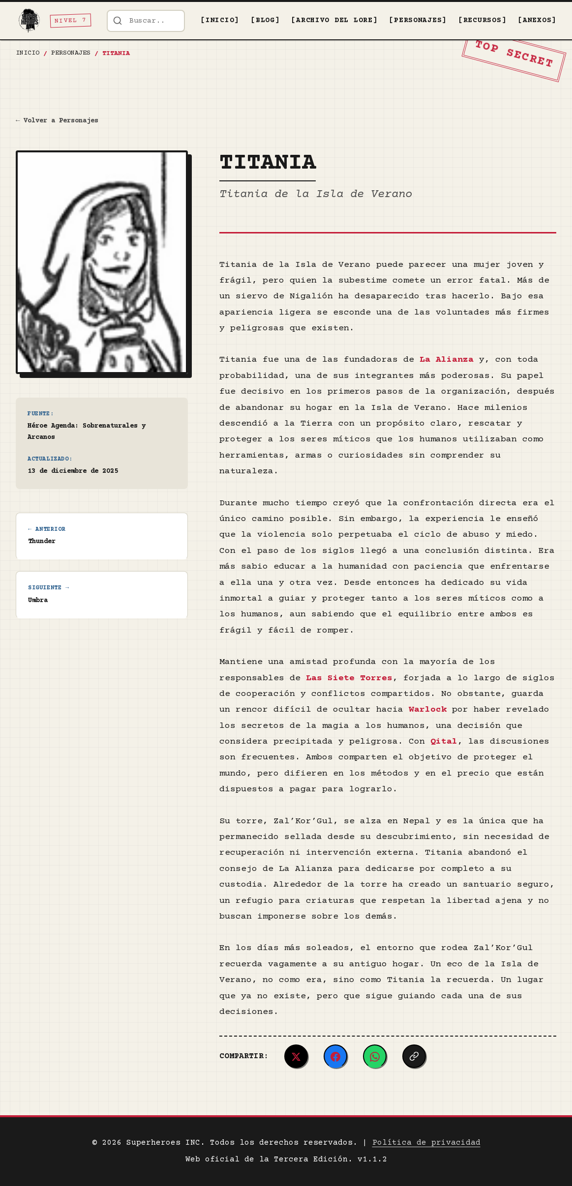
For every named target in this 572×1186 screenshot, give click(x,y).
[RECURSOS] (482, 21)
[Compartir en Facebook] (335, 1056)
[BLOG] (265, 21)
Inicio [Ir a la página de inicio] (27, 53)
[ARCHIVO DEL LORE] (334, 21)
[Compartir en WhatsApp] (375, 1056)
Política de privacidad (426, 1142)
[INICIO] (220, 21)
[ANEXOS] (537, 21)
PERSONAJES (70, 53)
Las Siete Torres (349, 678)
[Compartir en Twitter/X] (296, 1056)
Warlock (428, 710)
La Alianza (447, 360)
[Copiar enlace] (414, 1056)
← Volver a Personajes (57, 121)
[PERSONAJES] (418, 21)
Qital (443, 742)
